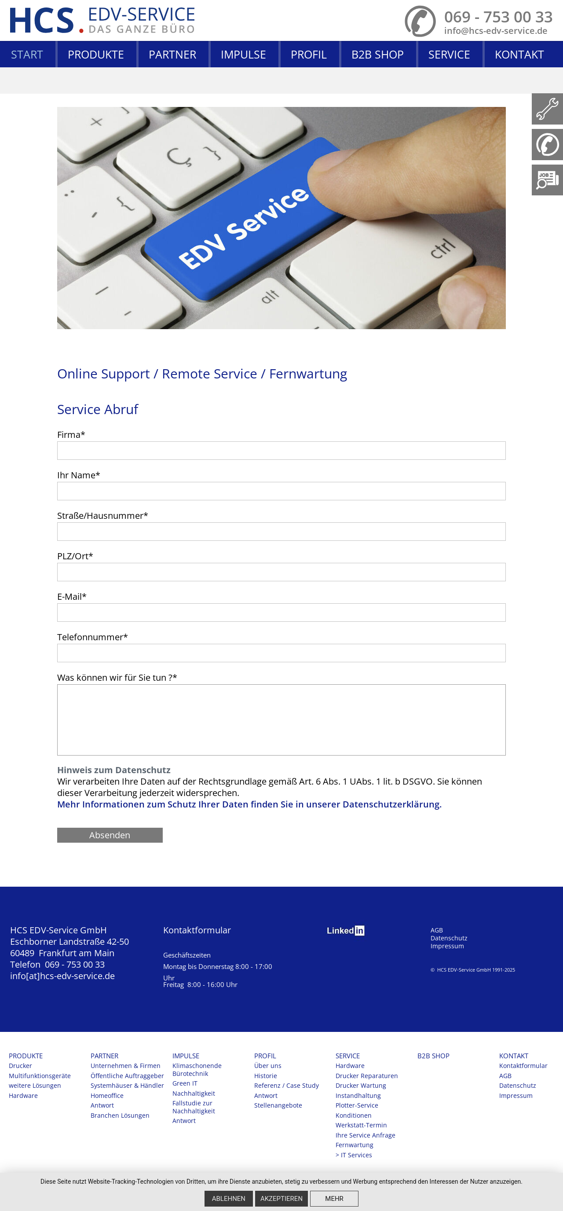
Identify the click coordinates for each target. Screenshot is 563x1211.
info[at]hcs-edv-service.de (62, 976)
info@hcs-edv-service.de (496, 31)
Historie (265, 1076)
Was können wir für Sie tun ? (117, 677)
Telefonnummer (92, 637)
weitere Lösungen (35, 1086)
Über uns (268, 1066)
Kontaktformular (197, 930)
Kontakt (519, 54)
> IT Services (354, 1155)
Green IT (184, 1083)
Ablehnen (228, 1199)
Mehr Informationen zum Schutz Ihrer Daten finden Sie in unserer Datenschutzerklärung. (249, 804)
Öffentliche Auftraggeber (127, 1076)
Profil (309, 54)
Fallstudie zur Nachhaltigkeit (193, 1107)
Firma (71, 434)
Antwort (102, 1105)
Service (449, 54)
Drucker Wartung (361, 1086)
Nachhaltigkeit (193, 1093)
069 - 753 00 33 (498, 16)
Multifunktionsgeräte (40, 1076)
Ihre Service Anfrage (365, 1135)
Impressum (447, 946)
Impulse (243, 54)
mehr (334, 1199)
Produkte (96, 54)
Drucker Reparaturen (367, 1076)
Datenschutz (449, 938)
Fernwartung (354, 1145)
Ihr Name (78, 475)
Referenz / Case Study (286, 1086)
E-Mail (72, 596)
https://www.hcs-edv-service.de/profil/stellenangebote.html (547, 180)
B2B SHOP (377, 54)
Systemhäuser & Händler (127, 1086)
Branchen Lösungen (120, 1115)
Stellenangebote (278, 1105)
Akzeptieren (281, 1199)
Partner (172, 54)
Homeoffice (107, 1096)
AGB (437, 930)
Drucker (20, 1066)
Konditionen (354, 1115)
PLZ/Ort (75, 556)
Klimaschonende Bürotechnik (197, 1070)
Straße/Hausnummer (102, 515)
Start (27, 54)
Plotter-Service (357, 1105)
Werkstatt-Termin (361, 1125)
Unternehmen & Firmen (126, 1066)
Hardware (23, 1096)
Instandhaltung (358, 1096)
